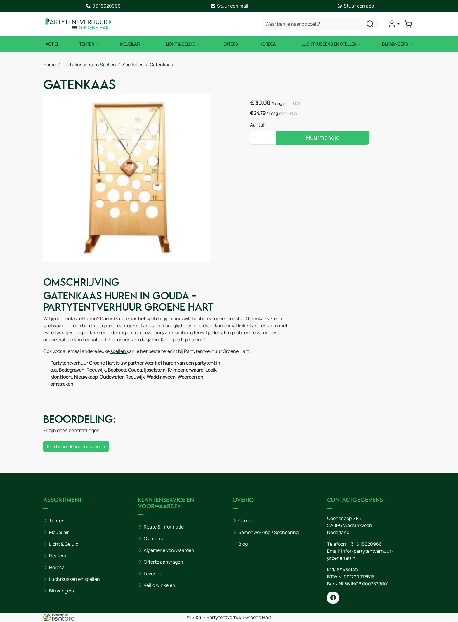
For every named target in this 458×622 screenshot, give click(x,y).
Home (49, 64)
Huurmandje (322, 137)
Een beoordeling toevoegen (76, 446)
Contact (247, 520)
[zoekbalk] (320, 24)
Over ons (153, 538)
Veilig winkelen (159, 585)
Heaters (229, 44)
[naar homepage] (78, 24)
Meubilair (130, 44)
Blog (243, 544)
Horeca (268, 44)
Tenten (87, 44)
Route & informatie (164, 527)
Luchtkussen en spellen (74, 579)
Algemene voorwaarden (169, 550)
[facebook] (333, 598)
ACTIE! (52, 44)
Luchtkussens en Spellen (329, 44)
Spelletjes (132, 64)
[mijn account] (394, 24)
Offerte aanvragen (163, 562)
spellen (118, 351)
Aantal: (258, 125)
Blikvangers (395, 44)
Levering (153, 573)
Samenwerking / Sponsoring (268, 532)
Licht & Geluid (181, 44)
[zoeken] (370, 24)
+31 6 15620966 (365, 544)
